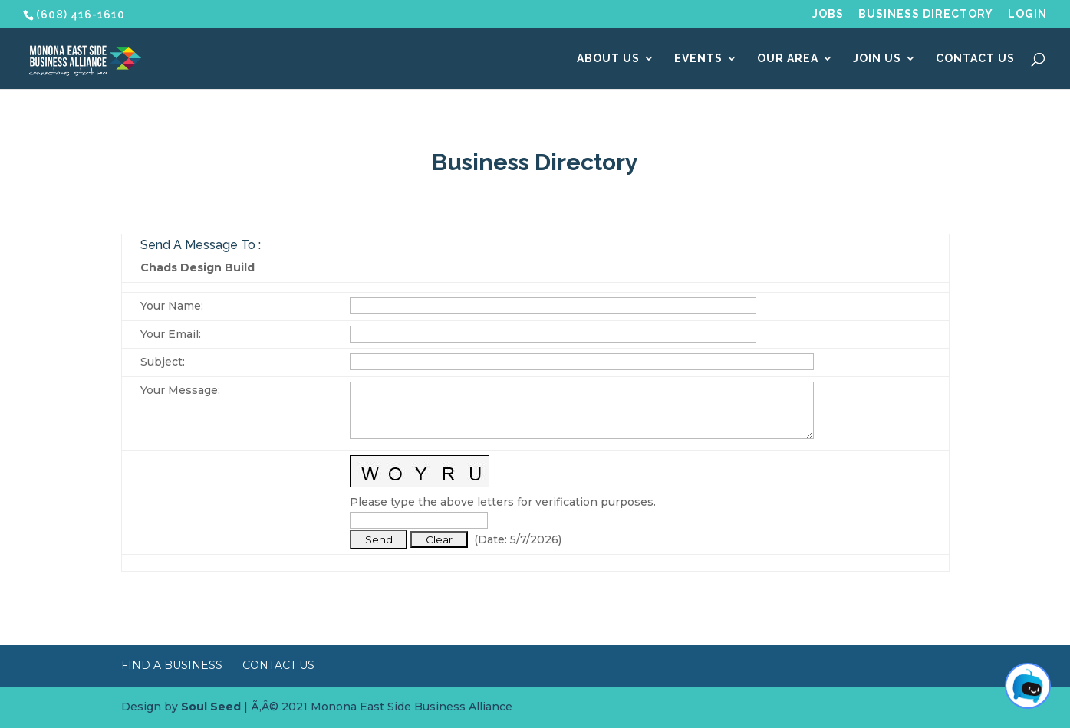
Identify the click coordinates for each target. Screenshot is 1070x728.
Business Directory (925, 14)
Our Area (787, 58)
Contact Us (975, 58)
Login (1027, 14)
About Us (608, 58)
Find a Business (171, 665)
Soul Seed (211, 706)
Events (698, 58)
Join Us (877, 58)
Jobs (828, 14)
